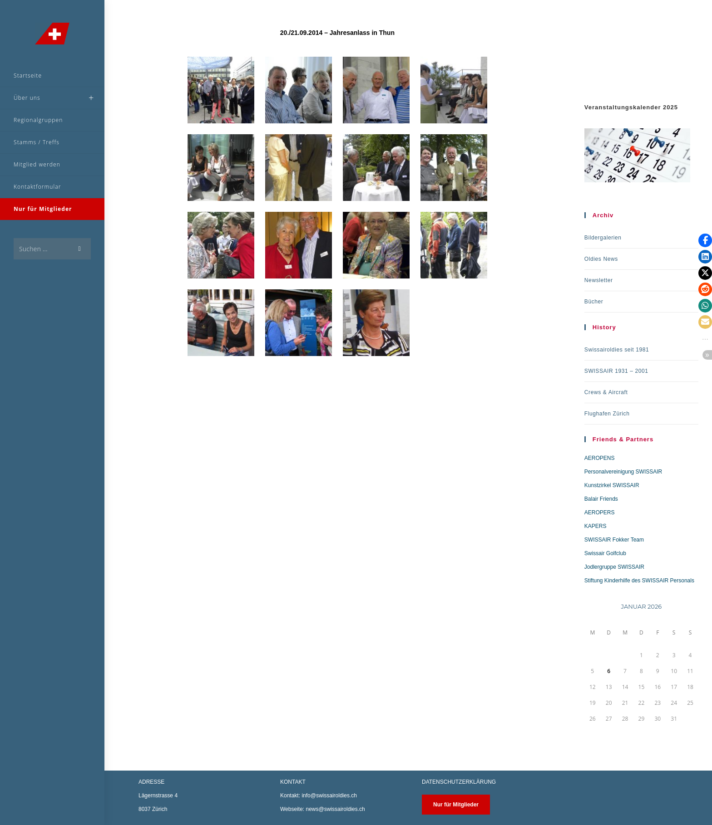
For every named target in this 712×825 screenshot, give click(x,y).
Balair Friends (601, 499)
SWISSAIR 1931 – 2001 (616, 371)
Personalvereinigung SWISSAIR (623, 472)
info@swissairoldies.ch (329, 795)
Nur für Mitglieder (456, 804)
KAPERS (595, 526)
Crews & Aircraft (606, 392)
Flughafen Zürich (607, 413)
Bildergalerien (603, 237)
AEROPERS (599, 512)
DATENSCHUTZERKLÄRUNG (459, 782)
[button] (705, 240)
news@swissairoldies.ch (335, 809)
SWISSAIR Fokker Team (614, 540)
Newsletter (598, 280)
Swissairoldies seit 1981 (616, 350)
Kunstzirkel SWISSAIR (611, 485)
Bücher (593, 301)
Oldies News (601, 259)
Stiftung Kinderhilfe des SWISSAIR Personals (639, 580)
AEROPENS (599, 458)
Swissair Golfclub (605, 553)
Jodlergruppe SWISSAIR (614, 567)
